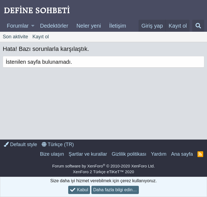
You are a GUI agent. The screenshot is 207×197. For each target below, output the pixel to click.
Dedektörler (54, 26)
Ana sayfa (182, 154)
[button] (33, 26)
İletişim (117, 26)
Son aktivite (15, 36)
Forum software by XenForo (103, 166)
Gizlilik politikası (129, 154)
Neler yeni (88, 26)
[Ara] (198, 26)
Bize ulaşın (52, 154)
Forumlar (18, 26)
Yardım (159, 154)
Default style (20, 144)
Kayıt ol (40, 36)
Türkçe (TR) (58, 144)
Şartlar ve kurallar (87, 154)
